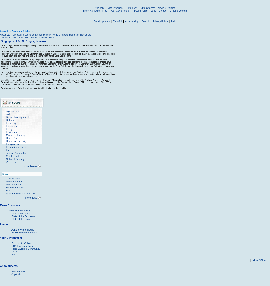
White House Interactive (24, 232)
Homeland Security (16, 141)
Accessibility (131, 21)
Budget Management (17, 117)
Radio (9, 190)
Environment (13, 132)
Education (11, 126)
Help (173, 21)
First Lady (132, 8)
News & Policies (166, 8)
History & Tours (91, 10)
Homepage (85, 35)
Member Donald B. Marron (42, 37)
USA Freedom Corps (22, 246)
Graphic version (178, 10)
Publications (18, 35)
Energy (10, 129)
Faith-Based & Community (25, 248)
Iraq (8, 150)
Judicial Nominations (17, 153)
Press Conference (21, 213)
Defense (10, 120)
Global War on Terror (19, 210)
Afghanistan (12, 111)
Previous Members (58, 35)
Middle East (12, 156)
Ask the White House (22, 229)
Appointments (140, 10)
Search (145, 21)
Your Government (119, 10)
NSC (13, 254)
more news (31, 197)
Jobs (153, 10)
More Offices (259, 260)
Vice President (115, 8)
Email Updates (102, 21)
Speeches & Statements (36, 35)
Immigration (12, 144)
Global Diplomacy (15, 135)
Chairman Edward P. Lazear (14, 37)
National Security (15, 159)
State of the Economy (23, 216)
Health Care (12, 138)
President (99, 8)
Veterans (11, 162)
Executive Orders (15, 187)
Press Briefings (14, 181)
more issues (30, 166)
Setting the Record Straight (20, 193)
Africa (9, 114)
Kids (104, 10)
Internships (74, 35)
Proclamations (13, 184)
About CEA (5, 35)
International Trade (16, 147)
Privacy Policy (160, 21)
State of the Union (21, 219)
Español (117, 21)
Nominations (18, 271)
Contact (163, 10)
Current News (13, 178)
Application (17, 274)
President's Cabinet (21, 243)
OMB (14, 251)
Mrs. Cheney (147, 8)
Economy (11, 123)
